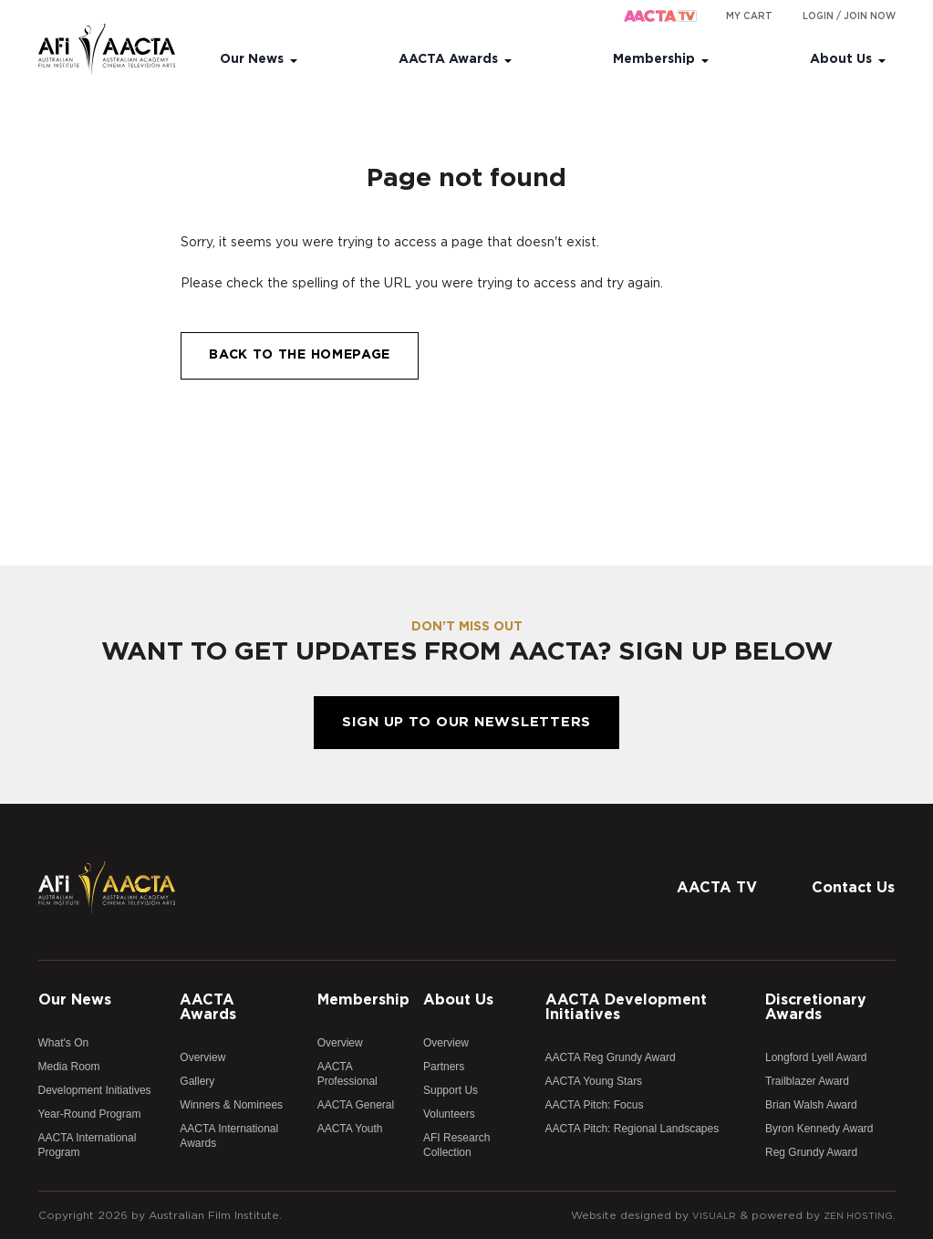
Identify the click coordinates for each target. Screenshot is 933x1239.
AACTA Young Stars (594, 1081)
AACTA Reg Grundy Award (610, 1057)
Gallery (197, 1081)
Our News (252, 59)
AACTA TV (717, 887)
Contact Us (853, 887)
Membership (654, 59)
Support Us (450, 1090)
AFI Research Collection (456, 1145)
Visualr (702, 1215)
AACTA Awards (448, 59)
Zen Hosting (853, 1215)
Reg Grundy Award (811, 1152)
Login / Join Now (849, 16)
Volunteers (449, 1114)
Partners (443, 1066)
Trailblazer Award (807, 1081)
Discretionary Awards (815, 1007)
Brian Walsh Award (811, 1104)
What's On (63, 1042)
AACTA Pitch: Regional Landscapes (632, 1128)
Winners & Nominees (231, 1104)
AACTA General (355, 1104)
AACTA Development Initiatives (626, 1007)
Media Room (69, 1066)
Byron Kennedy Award (819, 1128)
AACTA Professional (347, 1074)
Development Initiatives (94, 1090)
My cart (749, 16)
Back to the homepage (299, 355)
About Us (841, 59)
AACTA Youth (350, 1128)
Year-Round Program (89, 1114)
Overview (202, 1057)
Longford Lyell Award (815, 1057)
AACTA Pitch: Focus (594, 1104)
